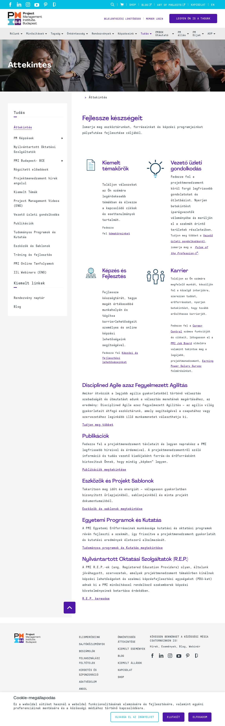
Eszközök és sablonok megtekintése (112, 514)
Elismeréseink (89, 637)
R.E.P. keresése (96, 604)
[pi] (45, 4)
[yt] (36, 5)
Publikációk (24, 229)
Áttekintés (23, 133)
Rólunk (16, 39)
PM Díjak (198, 39)
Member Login (153, 21)
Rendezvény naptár (29, 303)
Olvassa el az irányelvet (134, 717)
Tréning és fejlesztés (33, 260)
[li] (19, 4)
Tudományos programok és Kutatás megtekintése (122, 553)
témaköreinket (119, 239)
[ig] (27, 4)
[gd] (54, 4)
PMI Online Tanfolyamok (34, 269)
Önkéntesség (77, 39)
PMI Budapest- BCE (29, 166)
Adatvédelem (88, 681)
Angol (83, 688)
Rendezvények (103, 39)
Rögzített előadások (31, 175)
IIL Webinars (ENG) (30, 278)
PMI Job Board (181, 348)
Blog (145, 5)
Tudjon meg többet (97, 430)
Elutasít (173, 717)
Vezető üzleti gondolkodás (36, 220)
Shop (132, 4)
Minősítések (36, 39)
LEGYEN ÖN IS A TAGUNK (193, 21)
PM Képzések (24, 143)
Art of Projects (169, 5)
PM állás (183, 39)
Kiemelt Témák (25, 197)
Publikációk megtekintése (104, 475)
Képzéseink (127, 39)
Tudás (146, 39)
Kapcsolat (198, 4)
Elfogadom (200, 717)
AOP (211, 39)
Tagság (57, 39)
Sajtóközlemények (92, 644)
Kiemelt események (131, 648)
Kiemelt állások (130, 663)
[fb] (10, 4)
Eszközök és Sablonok (32, 251)
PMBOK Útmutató (164, 39)
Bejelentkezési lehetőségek (116, 21)
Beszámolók (87, 651)
